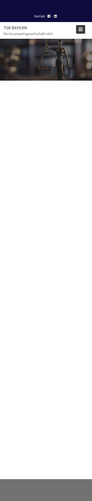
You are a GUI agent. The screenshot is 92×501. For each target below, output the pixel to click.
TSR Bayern (15, 27)
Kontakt (39, 16)
